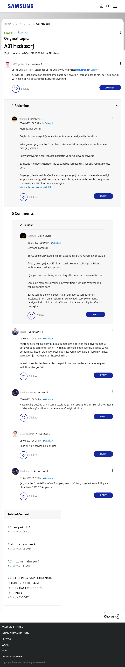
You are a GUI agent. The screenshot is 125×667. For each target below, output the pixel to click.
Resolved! (23, 32)
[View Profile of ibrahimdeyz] (26, 392)
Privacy (6, 638)
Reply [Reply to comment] (103, 196)
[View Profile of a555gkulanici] (20, 64)
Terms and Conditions (15, 632)
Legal (5, 644)
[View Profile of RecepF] (24, 331)
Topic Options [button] (115, 32)
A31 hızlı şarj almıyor (22, 561)
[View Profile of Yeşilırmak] (81, 70)
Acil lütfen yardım (20, 544)
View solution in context (33, 187)
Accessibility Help (13, 626)
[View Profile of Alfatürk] (23, 119)
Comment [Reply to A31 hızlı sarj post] (110, 87)
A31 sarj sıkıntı (17, 527)
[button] (115, 63)
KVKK (5, 650)
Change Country (12, 656)
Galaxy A (95, 70)
